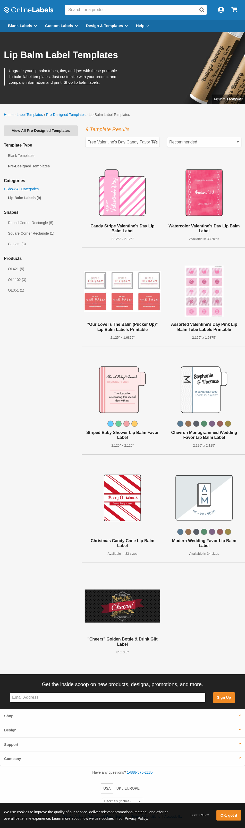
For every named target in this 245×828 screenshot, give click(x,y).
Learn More (199, 815)
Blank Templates (21, 155)
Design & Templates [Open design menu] (107, 25)
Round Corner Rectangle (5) (30, 223)
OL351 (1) (16, 290)
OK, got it (229, 815)
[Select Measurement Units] (122, 801)
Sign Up (224, 697)
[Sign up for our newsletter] (107, 697)
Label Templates (30, 115)
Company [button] (12, 759)
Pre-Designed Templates (66, 115)
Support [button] (11, 744)
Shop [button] (8, 716)
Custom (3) (17, 244)
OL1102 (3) (17, 280)
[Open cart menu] (234, 10)
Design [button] (10, 730)
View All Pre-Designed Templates (41, 131)
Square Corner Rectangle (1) (31, 233)
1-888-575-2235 (140, 772)
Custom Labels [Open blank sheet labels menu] (61, 25)
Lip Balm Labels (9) (24, 198)
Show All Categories (21, 189)
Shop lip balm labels (81, 82)
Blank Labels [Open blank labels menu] (22, 25)
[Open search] (202, 10)
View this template (228, 99)
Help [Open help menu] (142, 25)
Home (8, 115)
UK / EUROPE (128, 788)
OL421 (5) (16, 269)
